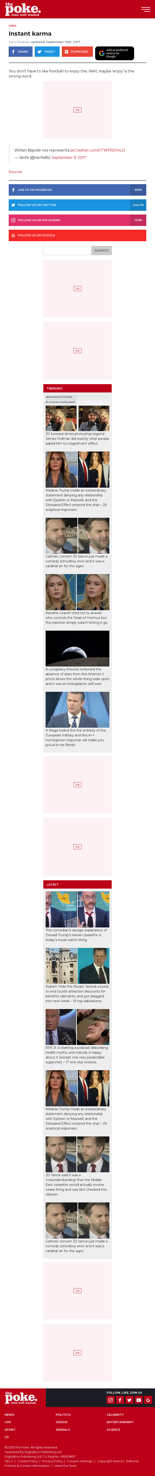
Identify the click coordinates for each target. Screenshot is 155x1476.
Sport (10, 1429)
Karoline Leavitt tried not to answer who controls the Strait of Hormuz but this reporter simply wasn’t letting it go (77, 618)
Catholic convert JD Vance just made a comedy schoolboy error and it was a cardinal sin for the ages (77, 561)
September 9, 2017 (69, 157)
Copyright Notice (110, 1461)
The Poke (28, 9)
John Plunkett (19, 42)
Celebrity (115, 1414)
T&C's (9, 1461)
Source (15, 172)
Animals (63, 1429)
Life (8, 1422)
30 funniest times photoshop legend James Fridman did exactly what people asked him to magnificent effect (77, 439)
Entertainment (120, 1422)
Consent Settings (79, 1461)
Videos (12, 25)
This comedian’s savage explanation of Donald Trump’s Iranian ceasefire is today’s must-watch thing (76, 935)
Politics (63, 1414)
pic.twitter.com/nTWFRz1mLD (97, 150)
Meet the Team (65, 1465)
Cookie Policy (27, 1461)
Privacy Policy (52, 1461)
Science (113, 1429)
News (9, 1414)
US (7, 1437)
